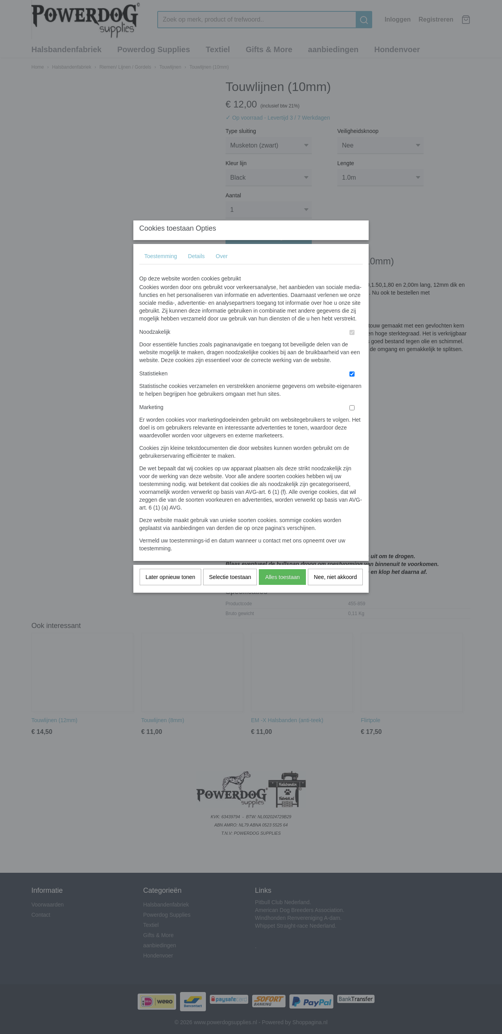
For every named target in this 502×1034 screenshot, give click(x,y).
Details (196, 272)
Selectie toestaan (230, 593)
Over (221, 272)
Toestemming (160, 272)
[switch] (352, 348)
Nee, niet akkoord (335, 593)
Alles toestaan (282, 593)
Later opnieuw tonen (170, 593)
